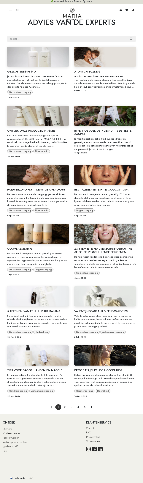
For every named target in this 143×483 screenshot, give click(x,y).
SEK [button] (31, 478)
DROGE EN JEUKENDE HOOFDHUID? (98, 370)
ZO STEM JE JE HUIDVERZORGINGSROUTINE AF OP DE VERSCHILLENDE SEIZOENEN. (103, 250)
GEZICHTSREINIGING (21, 71)
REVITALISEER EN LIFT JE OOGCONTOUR (101, 189)
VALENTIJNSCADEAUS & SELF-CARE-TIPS (101, 311)
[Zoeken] (131, 39)
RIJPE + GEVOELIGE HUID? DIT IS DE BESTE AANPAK (103, 132)
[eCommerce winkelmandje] (120, 10)
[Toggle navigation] (10, 10)
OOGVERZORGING (20, 248)
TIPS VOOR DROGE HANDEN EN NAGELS (34, 370)
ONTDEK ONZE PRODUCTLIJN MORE (31, 130)
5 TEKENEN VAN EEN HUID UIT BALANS (33, 311)
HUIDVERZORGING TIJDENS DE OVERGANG (36, 189)
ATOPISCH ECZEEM (87, 71)
